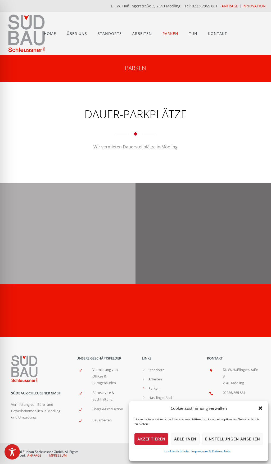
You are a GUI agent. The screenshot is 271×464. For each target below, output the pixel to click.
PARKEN (170, 33)
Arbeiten (155, 379)
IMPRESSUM (57, 455)
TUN (193, 33)
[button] (260, 408)
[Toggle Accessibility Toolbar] (12, 452)
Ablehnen (185, 439)
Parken (154, 388)
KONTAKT (217, 33)
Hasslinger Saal (160, 397)
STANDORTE (110, 33)
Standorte (156, 369)
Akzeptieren (151, 439)
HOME (50, 33)
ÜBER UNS (77, 33)
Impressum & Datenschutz (211, 451)
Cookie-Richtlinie (176, 451)
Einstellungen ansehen (232, 439)
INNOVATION (254, 5)
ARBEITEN (142, 33)
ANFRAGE (230, 5)
